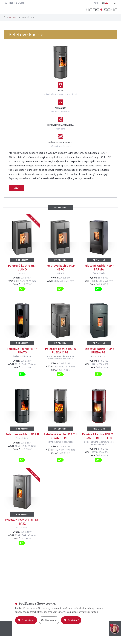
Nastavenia (48, 620)
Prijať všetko (26, 620)
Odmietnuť (71, 620)
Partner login (14, 2)
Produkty (13, 17)
